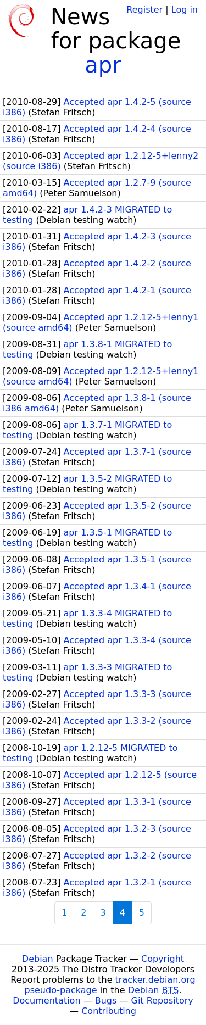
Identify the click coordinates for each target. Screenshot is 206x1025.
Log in (184, 9)
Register (144, 9)
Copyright (162, 959)
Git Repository (162, 1000)
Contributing (108, 1011)
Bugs (106, 1000)
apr (103, 64)
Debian (37, 959)
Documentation (46, 1000)
